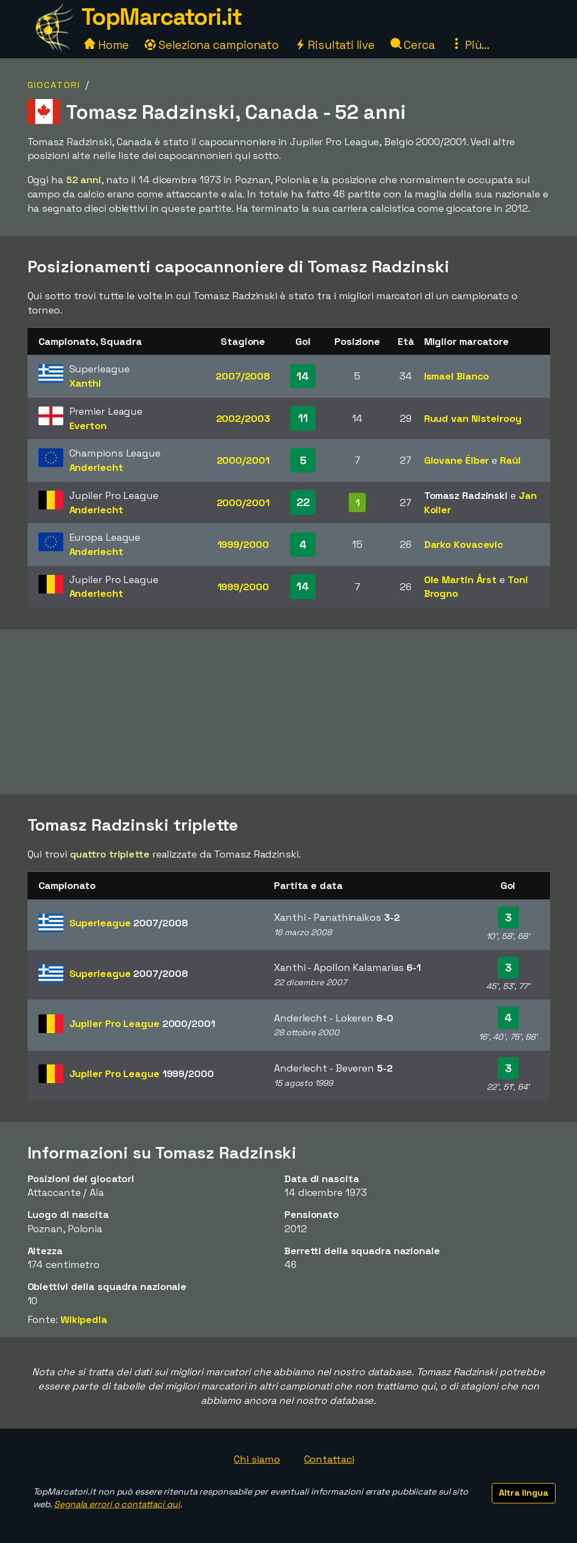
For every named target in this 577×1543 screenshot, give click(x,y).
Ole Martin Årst (460, 579)
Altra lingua (523, 1492)
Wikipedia (84, 1319)
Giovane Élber (457, 460)
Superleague (128, 922)
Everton (88, 425)
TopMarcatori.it (161, 16)
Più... (470, 44)
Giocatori (54, 85)
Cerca (413, 44)
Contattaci (329, 1459)
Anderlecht (96, 467)
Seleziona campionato (212, 44)
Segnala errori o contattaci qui (117, 1504)
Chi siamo (256, 1459)
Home (106, 44)
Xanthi (85, 383)
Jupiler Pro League (142, 1023)
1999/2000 (243, 544)
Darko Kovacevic (464, 544)
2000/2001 (243, 460)
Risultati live (335, 44)
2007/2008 (243, 376)
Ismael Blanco (457, 376)
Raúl (510, 460)
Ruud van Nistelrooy (472, 418)
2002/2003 (243, 418)
